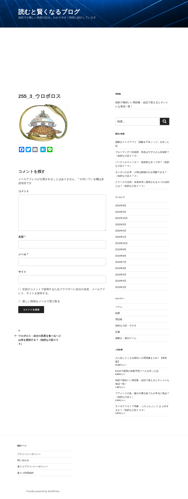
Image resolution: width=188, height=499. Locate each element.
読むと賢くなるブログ (49, 11)
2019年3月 (121, 287)
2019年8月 (121, 255)
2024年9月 (121, 205)
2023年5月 (121, 212)
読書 (117, 332)
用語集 (118, 319)
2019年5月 (121, 274)
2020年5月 (121, 224)
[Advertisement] (94, 52)
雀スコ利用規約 (25, 473)
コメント (23, 191)
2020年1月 (121, 237)
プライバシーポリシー (29, 454)
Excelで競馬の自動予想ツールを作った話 (137, 371)
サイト (22, 271)
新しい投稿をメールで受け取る (41, 301)
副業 (117, 313)
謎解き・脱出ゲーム (125, 338)
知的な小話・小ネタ (125, 325)
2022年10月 (121, 218)
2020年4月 (121, 230)
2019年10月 (121, 243)
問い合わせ (23, 460)
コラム (118, 306)
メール (23, 254)
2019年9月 (121, 249)
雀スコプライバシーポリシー (32, 466)
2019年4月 (121, 280)
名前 (21, 236)
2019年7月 (121, 262)
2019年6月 (121, 268)
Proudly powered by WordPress (42, 491)
